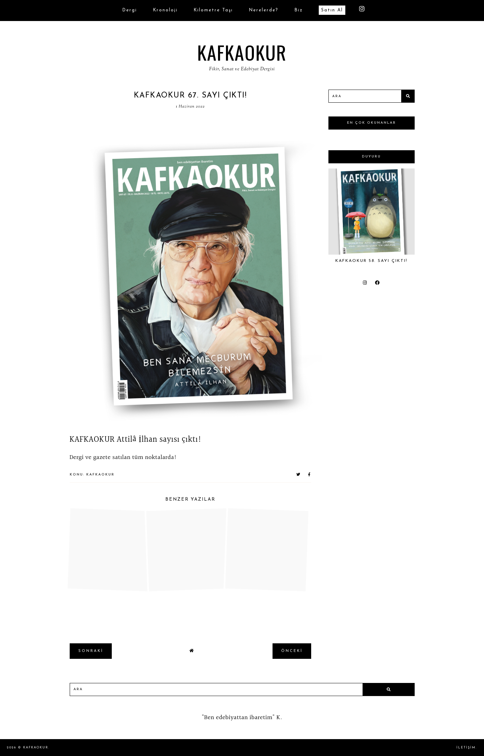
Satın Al (332, 10)
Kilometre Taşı (213, 10)
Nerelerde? (263, 10)
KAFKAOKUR (242, 52)
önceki (292, 651)
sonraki (90, 651)
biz (298, 10)
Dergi (129, 10)
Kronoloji (165, 10)
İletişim (466, 747)
